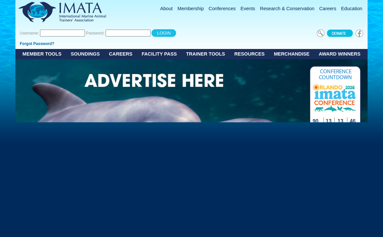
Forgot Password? (37, 43)
